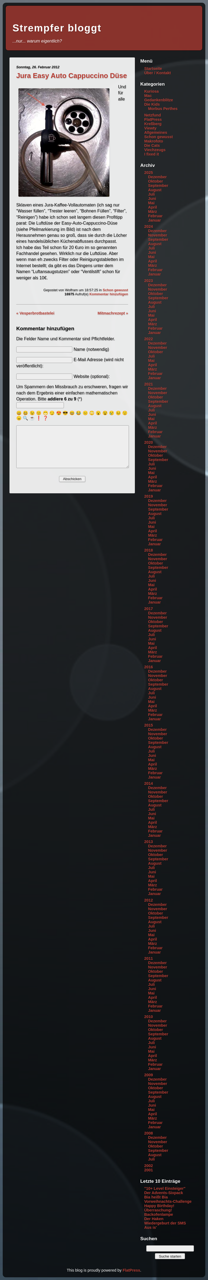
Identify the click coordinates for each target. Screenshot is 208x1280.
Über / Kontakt (157, 73)
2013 (148, 842)
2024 (148, 226)
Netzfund (152, 115)
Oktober (155, 181)
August (155, 190)
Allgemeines (155, 132)
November (157, 235)
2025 (148, 172)
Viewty (150, 128)
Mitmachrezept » (113, 313)
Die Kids (152, 104)
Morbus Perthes (163, 108)
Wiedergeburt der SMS (165, 1223)
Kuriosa (151, 91)
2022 (148, 339)
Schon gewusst (115, 290)
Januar (154, 220)
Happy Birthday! (159, 1206)
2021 (148, 384)
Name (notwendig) (91, 349)
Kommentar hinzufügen (108, 294)
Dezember (157, 177)
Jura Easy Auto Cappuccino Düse (71, 75)
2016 (148, 667)
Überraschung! (158, 1210)
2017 (148, 609)
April (152, 207)
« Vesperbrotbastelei (35, 313)
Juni (152, 198)
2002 (148, 1166)
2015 (148, 725)
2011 (148, 958)
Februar (155, 216)
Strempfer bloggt (56, 28)
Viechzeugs (154, 150)
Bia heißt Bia (156, 1197)
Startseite (153, 68)
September (158, 185)
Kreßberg (152, 124)
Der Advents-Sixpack (163, 1193)
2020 (148, 442)
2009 (148, 1075)
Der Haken (153, 1219)
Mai (151, 203)
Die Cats (152, 145)
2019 (148, 496)
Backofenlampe (158, 1214)
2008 (148, 1133)
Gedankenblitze (158, 100)
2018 (148, 550)
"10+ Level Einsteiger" (164, 1188)
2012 (148, 900)
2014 (148, 783)
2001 (148, 1170)
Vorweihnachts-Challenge (167, 1201)
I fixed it (151, 154)
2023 (148, 280)
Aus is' (150, 1227)
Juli (151, 194)
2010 (148, 1017)
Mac (148, 95)
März (152, 211)
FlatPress (153, 119)
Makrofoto (153, 141)
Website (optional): (92, 376)
